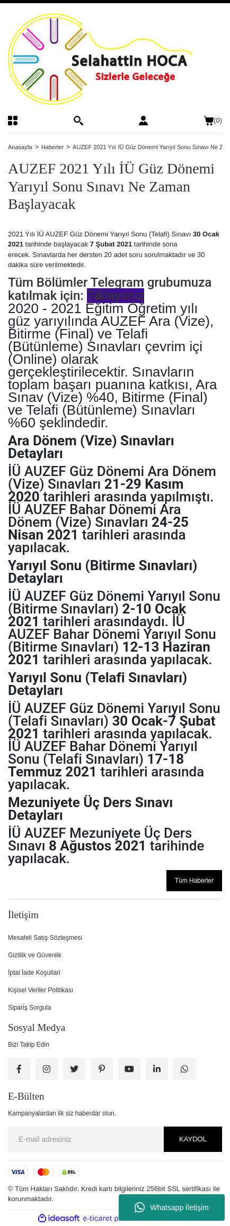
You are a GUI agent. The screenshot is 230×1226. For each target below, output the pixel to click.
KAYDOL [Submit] (193, 1139)
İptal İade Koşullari (34, 972)
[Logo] (115, 59)
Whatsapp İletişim (171, 1207)
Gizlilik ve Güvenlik (34, 955)
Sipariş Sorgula (29, 1007)
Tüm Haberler (194, 880)
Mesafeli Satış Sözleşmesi (45, 937)
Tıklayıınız (115, 295)
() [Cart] (213, 120)
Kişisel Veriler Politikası (40, 990)
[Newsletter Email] (115, 1139)
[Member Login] (143, 120)
